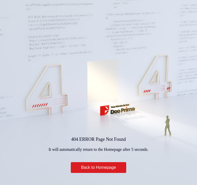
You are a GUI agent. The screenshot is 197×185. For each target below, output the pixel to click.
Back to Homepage (98, 167)
